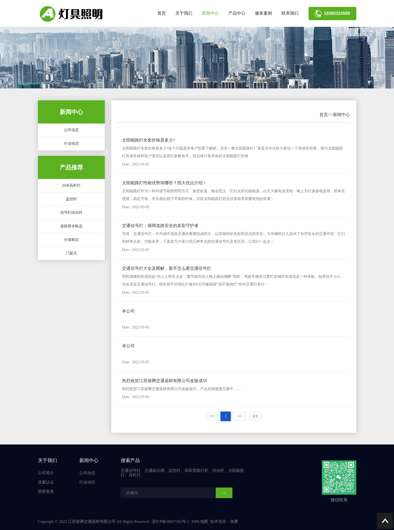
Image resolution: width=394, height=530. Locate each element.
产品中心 (236, 13)
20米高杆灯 (71, 185)
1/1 (255, 416)
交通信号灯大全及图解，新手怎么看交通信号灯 (166, 268)
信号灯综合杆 (71, 213)
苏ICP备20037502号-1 (170, 521)
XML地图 (199, 521)
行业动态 (71, 144)
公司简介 (46, 473)
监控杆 (71, 199)
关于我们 (183, 13)
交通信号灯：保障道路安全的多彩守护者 (160, 225)
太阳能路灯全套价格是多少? (148, 140)
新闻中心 (210, 13)
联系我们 (290, 13)
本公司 (128, 311)
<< (212, 416)
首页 (161, 13)
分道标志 (71, 240)
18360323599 (332, 13)
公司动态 (71, 130)
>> (240, 416)
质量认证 (46, 482)
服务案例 (263, 13)
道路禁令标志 (71, 226)
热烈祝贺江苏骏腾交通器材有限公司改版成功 (164, 380)
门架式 (71, 253)
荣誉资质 (46, 491)
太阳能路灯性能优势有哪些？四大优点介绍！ (164, 183)
